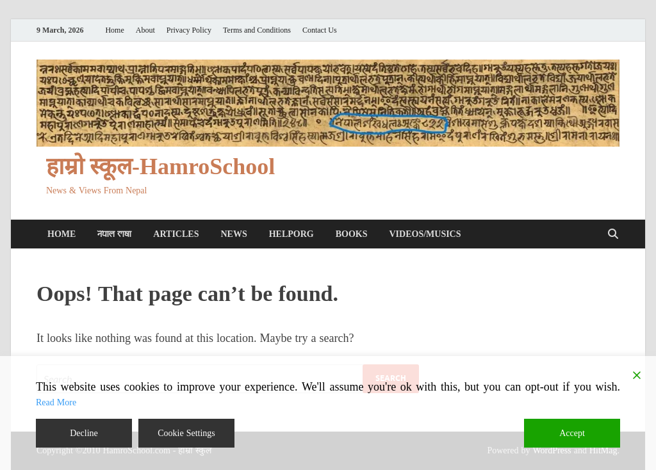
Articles (176, 234)
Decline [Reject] (84, 433)
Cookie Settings (186, 433)
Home (114, 30)
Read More (56, 402)
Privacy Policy (189, 30)
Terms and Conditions (257, 30)
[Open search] (613, 234)
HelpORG (291, 234)
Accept (572, 433)
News (233, 234)
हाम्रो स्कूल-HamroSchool (160, 166)
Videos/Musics (425, 234)
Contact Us (319, 30)
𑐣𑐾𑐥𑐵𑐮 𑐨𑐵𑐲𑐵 (114, 234)
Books (352, 234)
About (145, 30)
